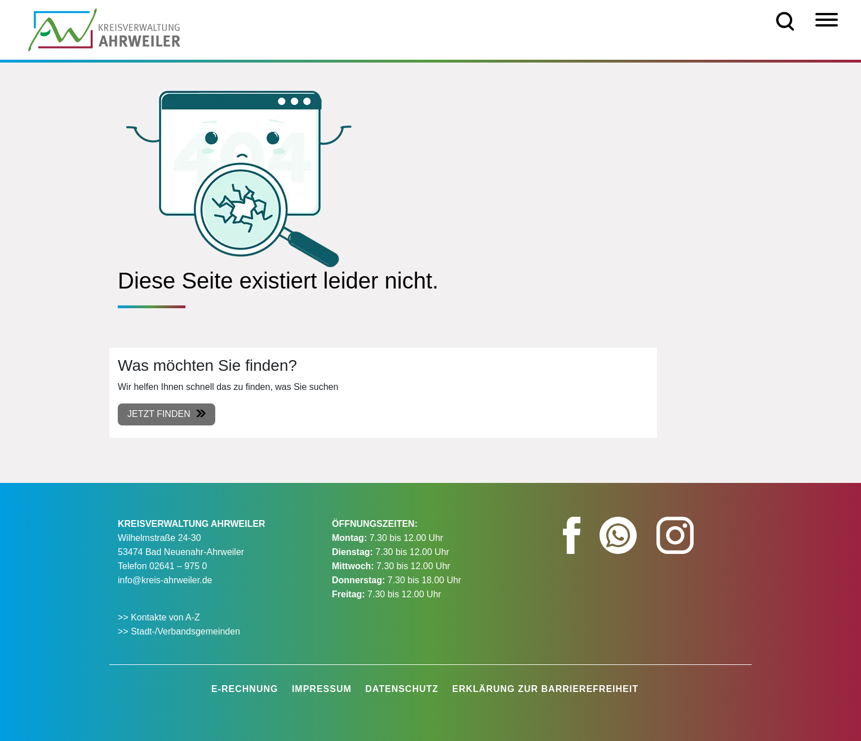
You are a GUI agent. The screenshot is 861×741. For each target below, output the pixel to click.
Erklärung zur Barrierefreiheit (545, 689)
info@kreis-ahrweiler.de (165, 580)
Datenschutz (401, 689)
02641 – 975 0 (178, 566)
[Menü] (826, 19)
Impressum (322, 689)
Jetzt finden (158, 414)
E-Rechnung (244, 689)
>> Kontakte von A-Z (160, 617)
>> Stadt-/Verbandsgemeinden (179, 631)
